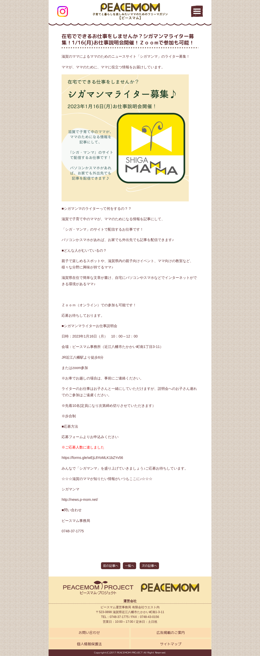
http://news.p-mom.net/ (80, 500)
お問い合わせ (89, 632)
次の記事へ (149, 566)
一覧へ (129, 566)
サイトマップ (170, 644)
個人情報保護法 (89, 644)
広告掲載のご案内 (170, 632)
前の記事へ (110, 566)
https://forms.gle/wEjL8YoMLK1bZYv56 (92, 458)
